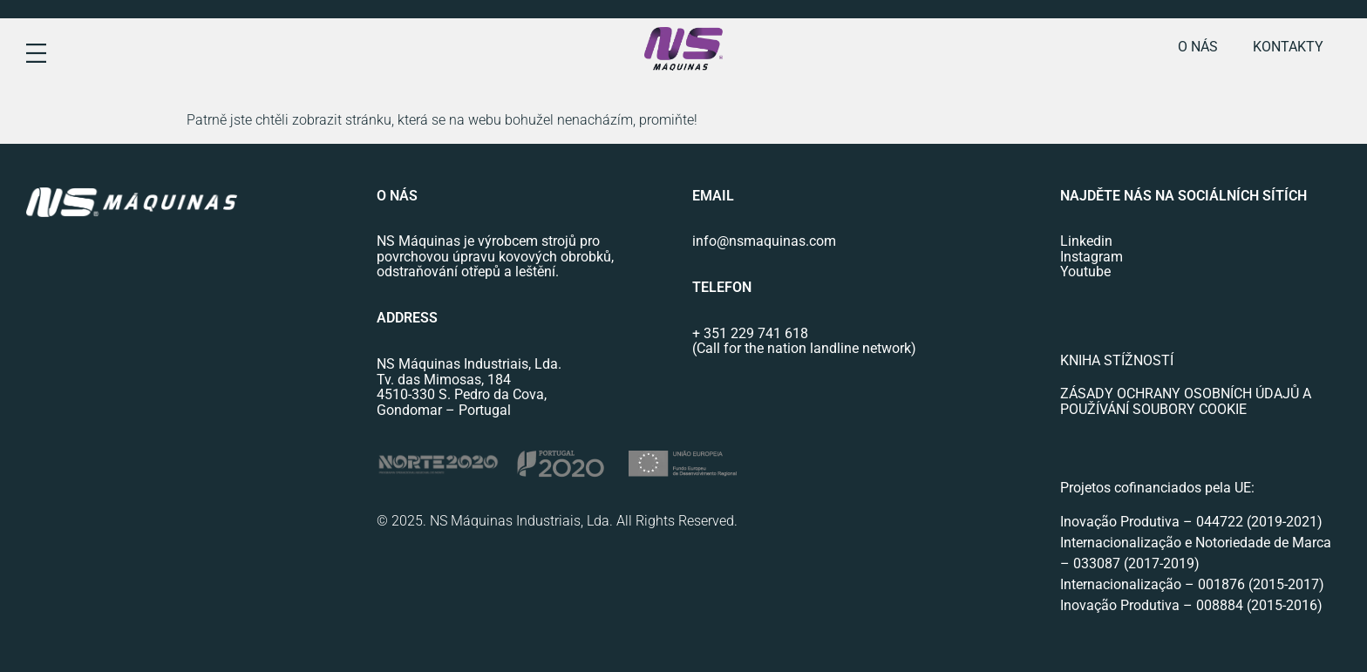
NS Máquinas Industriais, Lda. (469, 364)
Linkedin (1086, 241)
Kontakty (1288, 46)
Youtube (1085, 271)
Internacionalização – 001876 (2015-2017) (1192, 584)
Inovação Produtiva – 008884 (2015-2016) (1191, 605)
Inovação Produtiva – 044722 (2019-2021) (1193, 521)
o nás (1198, 46)
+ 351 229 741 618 (750, 333)
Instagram (1091, 256)
